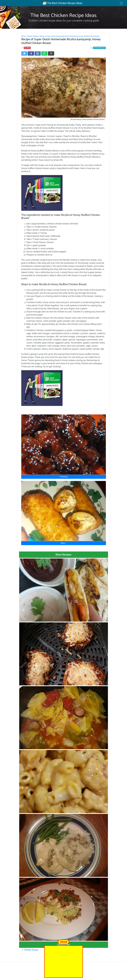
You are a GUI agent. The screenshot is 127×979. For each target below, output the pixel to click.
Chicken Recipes (32, 36)
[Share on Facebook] (31, 53)
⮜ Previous (63, 477)
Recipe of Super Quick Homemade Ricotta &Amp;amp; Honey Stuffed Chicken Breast (70, 36)
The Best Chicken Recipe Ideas (62, 3)
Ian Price (27, 48)
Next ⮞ (63, 543)
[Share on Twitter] (24, 53)
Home (23, 36)
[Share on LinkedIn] (38, 53)
